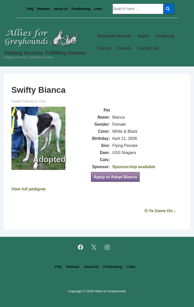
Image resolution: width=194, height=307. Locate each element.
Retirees (43, 9)
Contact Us (148, 48)
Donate (124, 48)
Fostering (165, 36)
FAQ (30, 9)
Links (98, 9)
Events (104, 48)
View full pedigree (28, 189)
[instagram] (107, 247)
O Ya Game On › (159, 211)
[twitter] (94, 247)
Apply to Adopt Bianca (115, 177)
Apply (143, 36)
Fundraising (80, 9)
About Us (60, 9)
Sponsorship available (133, 167)
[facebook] (80, 247)
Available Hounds (114, 36)
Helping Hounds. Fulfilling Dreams (45, 53)
